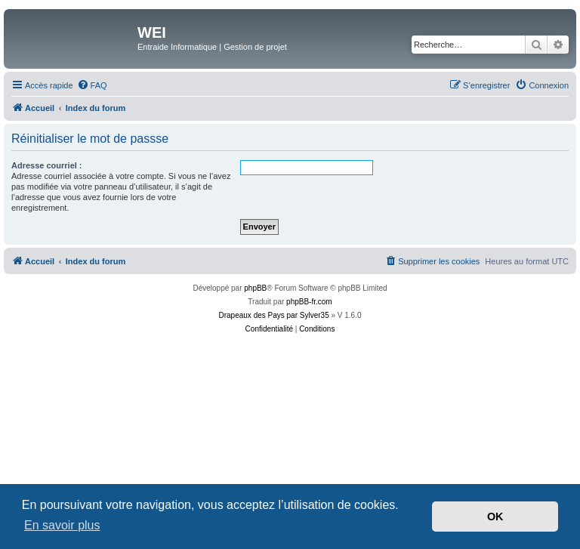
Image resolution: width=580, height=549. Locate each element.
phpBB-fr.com (309, 302)
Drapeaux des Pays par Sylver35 (274, 315)
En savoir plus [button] (62, 525)
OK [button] (495, 516)
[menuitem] (92, 85)
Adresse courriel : (46, 165)
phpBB (255, 288)
